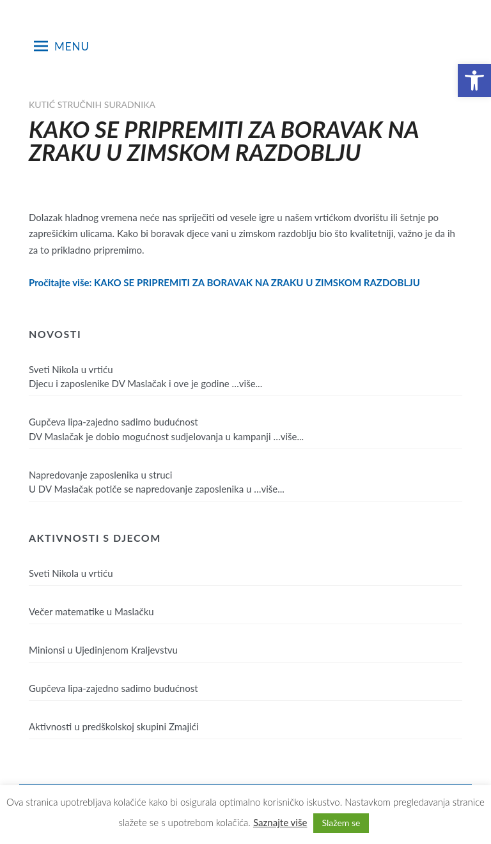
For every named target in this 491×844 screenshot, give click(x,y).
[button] (474, 80)
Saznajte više (280, 822)
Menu (62, 46)
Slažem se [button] (341, 822)
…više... (247, 383)
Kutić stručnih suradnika (92, 104)
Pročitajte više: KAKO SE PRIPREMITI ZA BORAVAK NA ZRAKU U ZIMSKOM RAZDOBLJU (224, 282)
